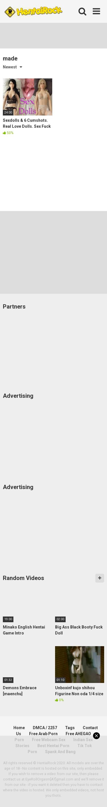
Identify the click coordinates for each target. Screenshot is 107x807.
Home (19, 727)
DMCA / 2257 (45, 727)
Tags (70, 727)
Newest (10, 67)
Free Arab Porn (43, 733)
